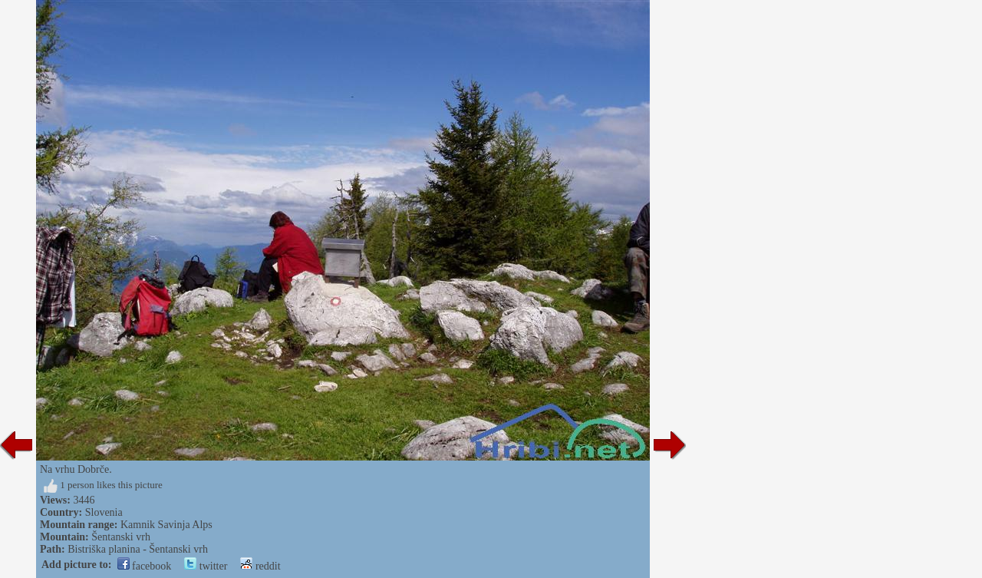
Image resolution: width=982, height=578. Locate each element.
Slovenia (104, 512)
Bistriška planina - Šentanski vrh (138, 549)
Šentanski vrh (120, 537)
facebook (144, 566)
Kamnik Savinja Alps (166, 524)
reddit (260, 566)
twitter (205, 566)
